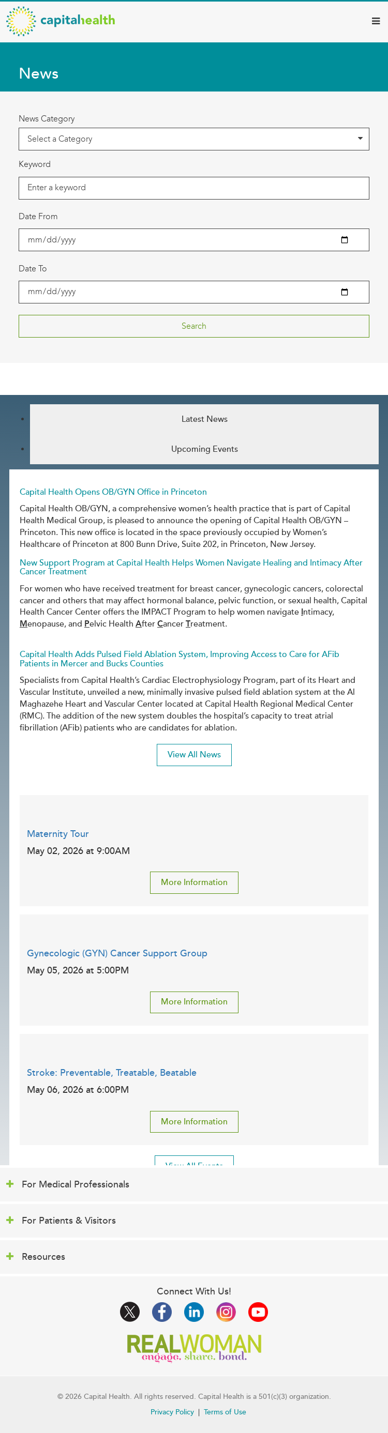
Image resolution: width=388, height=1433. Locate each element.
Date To (33, 268)
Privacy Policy (172, 1412)
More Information (194, 882)
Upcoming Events (204, 449)
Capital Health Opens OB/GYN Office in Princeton (113, 492)
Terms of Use (225, 1412)
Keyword (35, 164)
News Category (46, 119)
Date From (38, 216)
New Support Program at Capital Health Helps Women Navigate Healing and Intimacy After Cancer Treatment (191, 567)
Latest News (205, 419)
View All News (194, 755)
